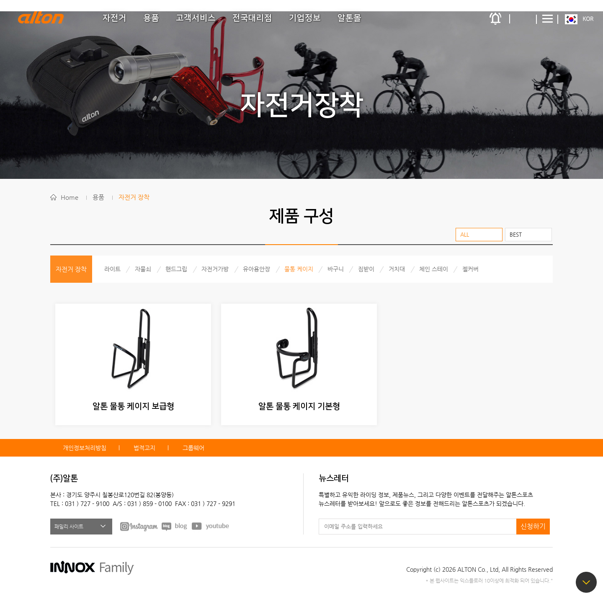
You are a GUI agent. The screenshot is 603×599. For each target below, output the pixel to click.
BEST (516, 234)
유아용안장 (256, 269)
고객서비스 (196, 18)
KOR (587, 18)
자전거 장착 (134, 197)
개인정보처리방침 (84, 447)
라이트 (112, 269)
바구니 (335, 269)
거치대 (397, 269)
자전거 (114, 18)
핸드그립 (176, 269)
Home (69, 197)
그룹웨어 (193, 447)
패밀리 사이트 (68, 526)
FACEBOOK (139, 526)
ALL (464, 234)
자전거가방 (215, 269)
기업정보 (305, 18)
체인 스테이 (433, 269)
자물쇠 (143, 269)
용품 (151, 18)
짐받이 (366, 269)
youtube (210, 526)
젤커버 (470, 269)
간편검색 (523, 19)
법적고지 (144, 447)
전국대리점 (252, 18)
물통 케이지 (298, 269)
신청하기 (533, 526)
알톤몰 (349, 18)
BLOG (175, 526)
